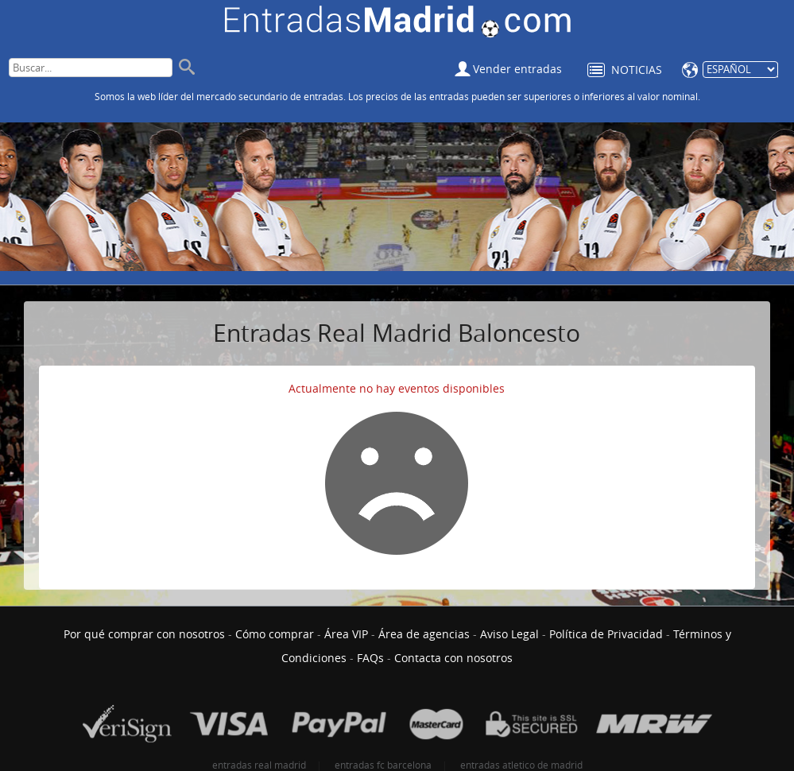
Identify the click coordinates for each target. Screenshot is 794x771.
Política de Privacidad (606, 633)
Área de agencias (424, 633)
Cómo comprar (274, 633)
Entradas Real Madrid (398, 23)
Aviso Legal (509, 633)
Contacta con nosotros (453, 657)
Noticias (636, 69)
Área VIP (346, 633)
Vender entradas (517, 68)
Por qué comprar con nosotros (144, 633)
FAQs (370, 657)
